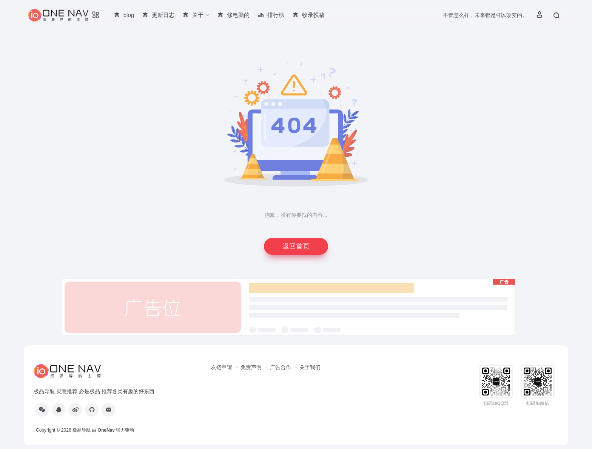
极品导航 (81, 430)
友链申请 (221, 367)
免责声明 (251, 367)
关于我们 (310, 367)
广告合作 (280, 367)
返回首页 (296, 246)
